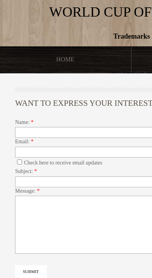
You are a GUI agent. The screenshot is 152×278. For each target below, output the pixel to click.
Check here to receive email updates (59, 162)
